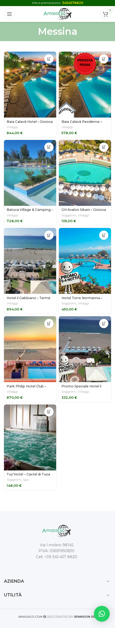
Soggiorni (68, 215)
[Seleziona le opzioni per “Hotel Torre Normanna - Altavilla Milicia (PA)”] (103, 235)
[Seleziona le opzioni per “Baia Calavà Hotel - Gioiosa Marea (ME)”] (49, 59)
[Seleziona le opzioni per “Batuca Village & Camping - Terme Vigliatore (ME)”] (49, 147)
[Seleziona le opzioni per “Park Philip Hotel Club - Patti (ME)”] (49, 323)
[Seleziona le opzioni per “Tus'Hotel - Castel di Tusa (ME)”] (49, 411)
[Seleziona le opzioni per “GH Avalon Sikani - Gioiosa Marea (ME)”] (103, 147)
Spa (26, 479)
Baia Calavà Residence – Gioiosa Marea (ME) (81, 124)
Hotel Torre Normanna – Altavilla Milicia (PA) (81, 300)
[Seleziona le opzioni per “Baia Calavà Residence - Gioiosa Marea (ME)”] (103, 59)
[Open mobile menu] (9, 14)
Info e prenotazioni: (57, 3)
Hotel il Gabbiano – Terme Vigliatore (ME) (28, 300)
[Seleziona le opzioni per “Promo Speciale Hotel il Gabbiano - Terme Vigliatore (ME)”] (103, 323)
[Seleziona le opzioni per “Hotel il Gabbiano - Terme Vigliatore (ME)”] (49, 235)
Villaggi (12, 127)
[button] (102, 614)
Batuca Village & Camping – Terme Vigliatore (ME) (30, 212)
